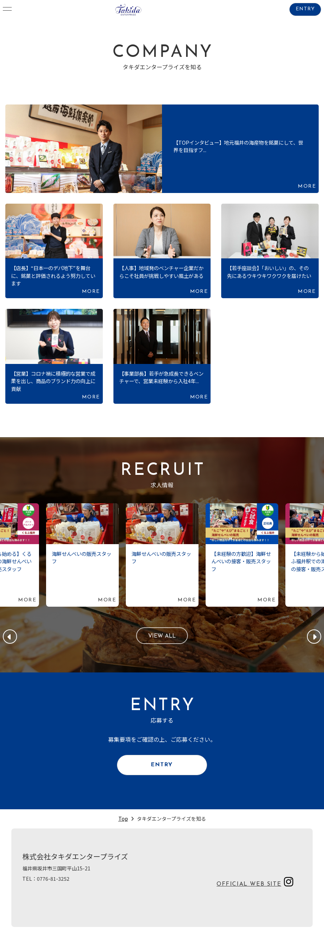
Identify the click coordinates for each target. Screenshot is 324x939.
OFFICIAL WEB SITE (249, 885)
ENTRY (305, 9)
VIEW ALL (162, 636)
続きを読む (162, 148)
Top (123, 819)
